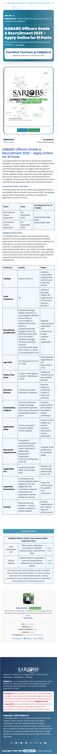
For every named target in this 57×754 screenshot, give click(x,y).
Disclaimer (7, 677)
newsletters (19, 677)
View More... (28, 618)
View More (19, 45)
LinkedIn (28, 638)
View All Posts (38, 638)
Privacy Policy (29, 674)
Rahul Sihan (8, 142)
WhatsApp (34, 130)
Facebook (22, 130)
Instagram (18, 638)
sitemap (28, 677)
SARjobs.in (24, 715)
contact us (17, 674)
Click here (49, 549)
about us (7, 674)
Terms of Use (41, 674)
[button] (4, 3)
